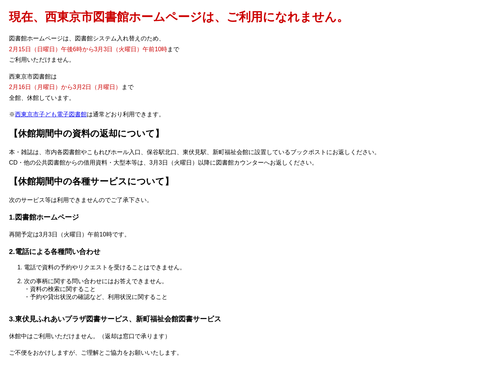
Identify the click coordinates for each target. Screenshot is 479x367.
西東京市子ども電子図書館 (51, 114)
